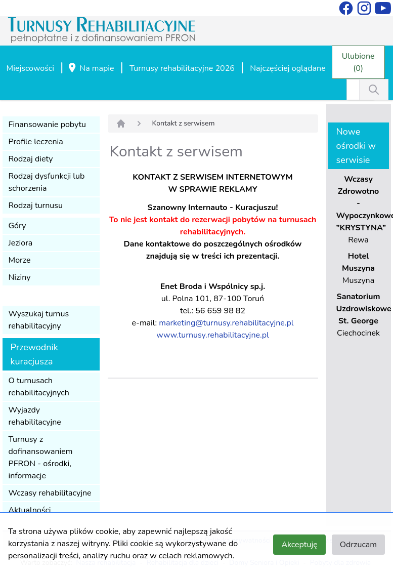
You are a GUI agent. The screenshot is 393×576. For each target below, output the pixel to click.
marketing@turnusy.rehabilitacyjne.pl (226, 322)
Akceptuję (299, 544)
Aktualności (30, 510)
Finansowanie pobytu (47, 124)
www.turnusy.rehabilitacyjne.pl (212, 335)
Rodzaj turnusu (36, 205)
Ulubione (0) (358, 62)
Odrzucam (358, 544)
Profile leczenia (36, 141)
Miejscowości (30, 68)
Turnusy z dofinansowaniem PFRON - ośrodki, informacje (41, 457)
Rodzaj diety (31, 158)
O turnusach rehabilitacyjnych (39, 386)
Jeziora (21, 243)
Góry (17, 225)
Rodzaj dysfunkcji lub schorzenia (47, 182)
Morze (20, 260)
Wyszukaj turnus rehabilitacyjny (39, 320)
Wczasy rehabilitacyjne (50, 493)
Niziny (20, 277)
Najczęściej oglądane (287, 68)
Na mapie (90, 69)
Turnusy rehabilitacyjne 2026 (182, 68)
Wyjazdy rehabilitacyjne (35, 416)
